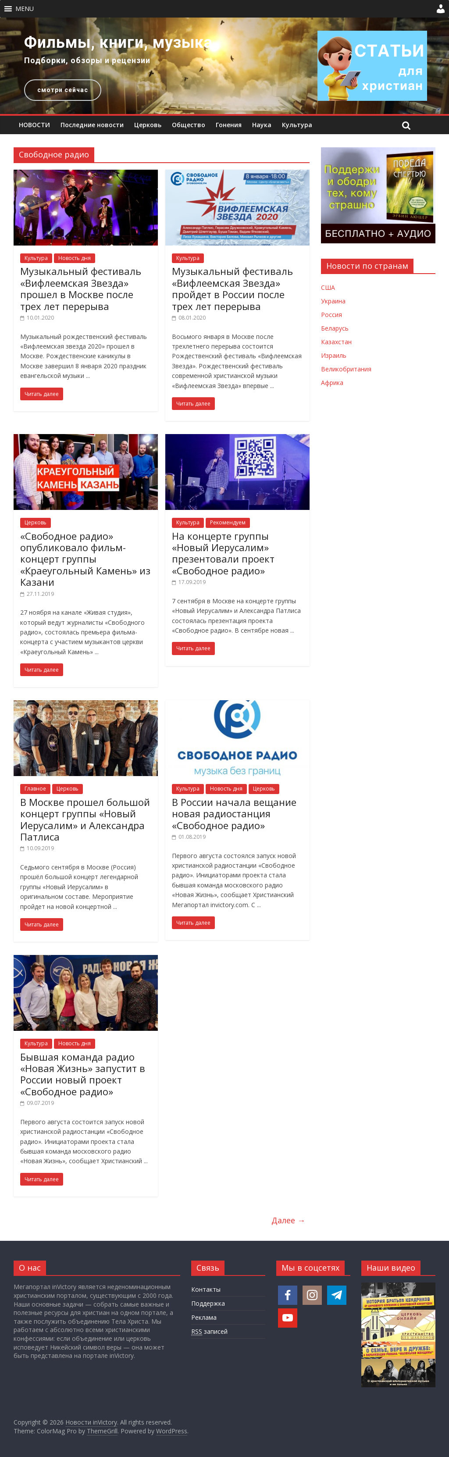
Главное (35, 788)
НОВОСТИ (34, 125)
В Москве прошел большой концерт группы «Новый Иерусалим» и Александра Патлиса (85, 819)
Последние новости (92, 125)
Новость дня (74, 258)
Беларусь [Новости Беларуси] (335, 328)
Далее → (288, 1220)
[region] (224, 66)
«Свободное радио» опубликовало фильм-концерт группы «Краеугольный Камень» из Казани (85, 559)
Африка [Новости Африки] (332, 382)
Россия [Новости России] (331, 314)
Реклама (204, 1317)
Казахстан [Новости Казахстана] (336, 342)
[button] (24, 9)
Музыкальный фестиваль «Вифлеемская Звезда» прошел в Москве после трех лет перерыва (80, 288)
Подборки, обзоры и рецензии (87, 60)
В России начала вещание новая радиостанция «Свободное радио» (234, 813)
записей (209, 1331)
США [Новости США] (328, 287)
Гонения (229, 125)
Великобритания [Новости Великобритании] (346, 369)
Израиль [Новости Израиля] (333, 355)
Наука (261, 125)
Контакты (206, 1289)
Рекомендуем (228, 522)
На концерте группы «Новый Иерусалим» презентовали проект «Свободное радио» (223, 553)
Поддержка (208, 1303)
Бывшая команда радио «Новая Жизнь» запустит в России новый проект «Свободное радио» (82, 1074)
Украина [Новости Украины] (333, 301)
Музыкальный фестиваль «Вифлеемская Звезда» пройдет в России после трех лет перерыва (232, 288)
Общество (188, 125)
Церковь (147, 125)
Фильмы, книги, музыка (118, 42)
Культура (297, 125)
